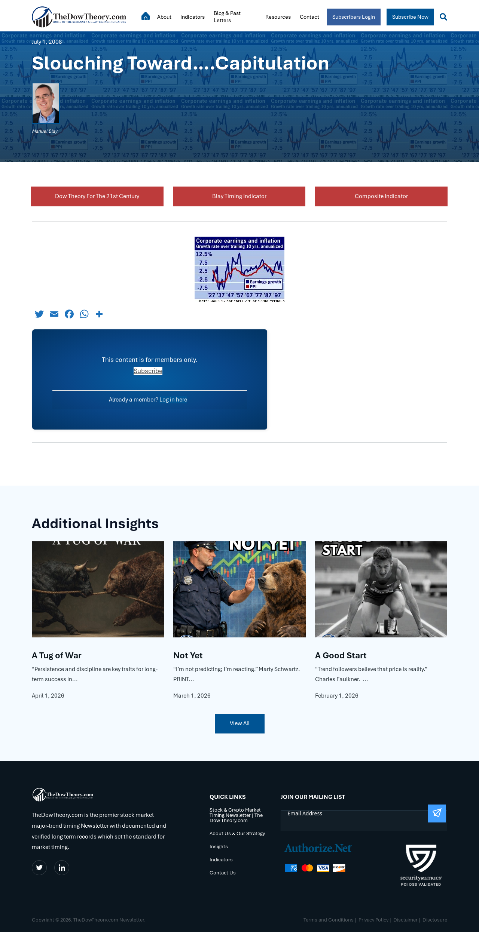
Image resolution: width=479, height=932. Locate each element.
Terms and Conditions (328, 920)
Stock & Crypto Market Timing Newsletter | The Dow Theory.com (236, 816)
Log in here (173, 399)
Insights (219, 847)
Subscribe (148, 371)
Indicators (192, 16)
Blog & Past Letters (227, 17)
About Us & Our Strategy (237, 834)
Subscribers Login (353, 16)
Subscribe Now (410, 16)
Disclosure (434, 920)
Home (145, 16)
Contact (309, 16)
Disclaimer (405, 920)
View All (240, 723)
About (164, 16)
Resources (278, 16)
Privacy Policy (373, 920)
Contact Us (223, 873)
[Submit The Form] (437, 813)
